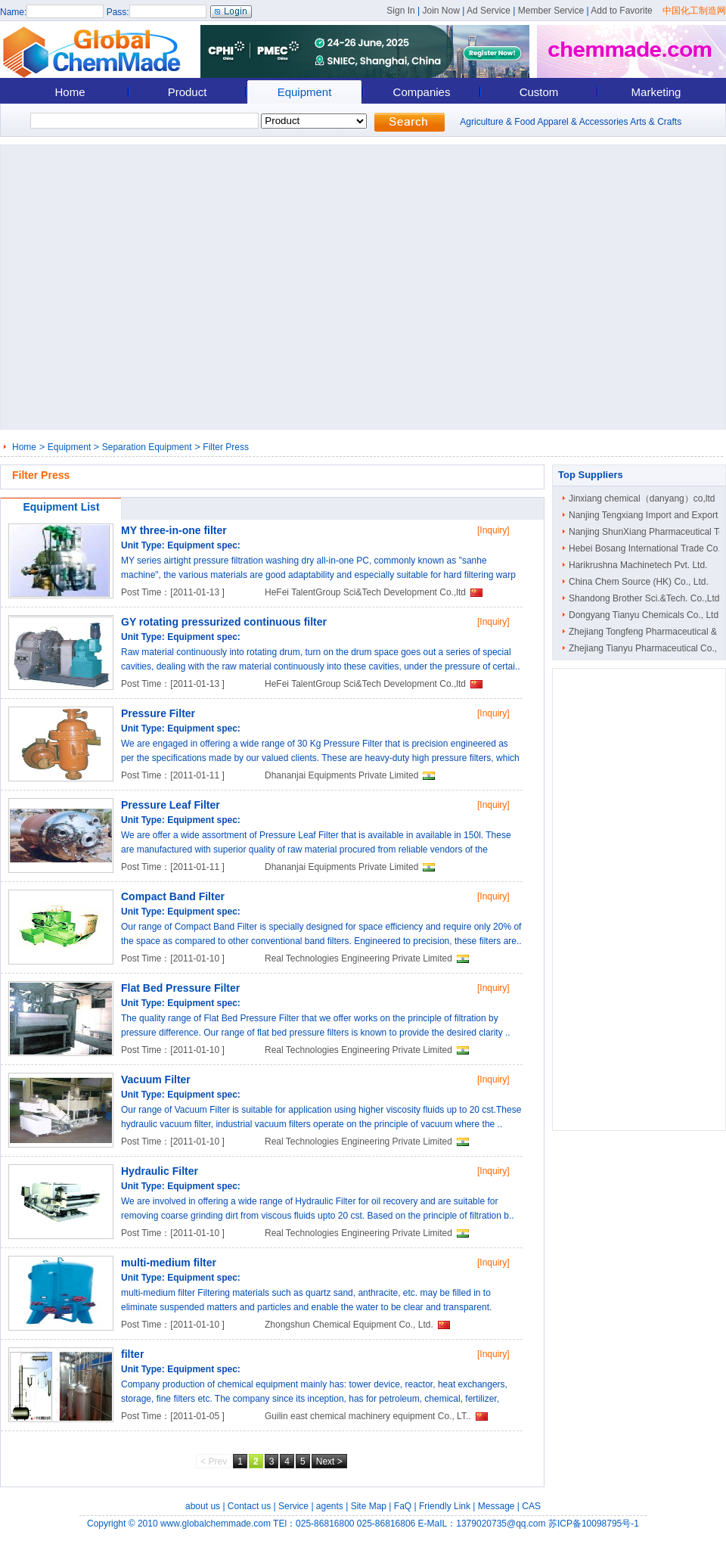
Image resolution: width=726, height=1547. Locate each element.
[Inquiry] (493, 530)
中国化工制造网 (694, 10)
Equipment (305, 91)
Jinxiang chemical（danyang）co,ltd (642, 498)
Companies (422, 91)
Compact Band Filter (173, 896)
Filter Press (226, 447)
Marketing (656, 91)
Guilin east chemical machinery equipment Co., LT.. (368, 1416)
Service (293, 1506)
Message (496, 1506)
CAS (531, 1506)
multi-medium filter (168, 1263)
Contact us (249, 1506)
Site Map (368, 1506)
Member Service (551, 10)
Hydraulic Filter (159, 1171)
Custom (539, 91)
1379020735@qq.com (500, 1523)
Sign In (400, 10)
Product (187, 91)
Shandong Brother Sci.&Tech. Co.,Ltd (644, 598)
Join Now (440, 10)
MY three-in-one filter (174, 530)
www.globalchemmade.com (215, 1523)
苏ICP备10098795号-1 (593, 1523)
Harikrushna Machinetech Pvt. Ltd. (638, 565)
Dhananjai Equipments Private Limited (341, 775)
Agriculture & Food (497, 121)
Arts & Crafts (655, 121)
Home (69, 91)
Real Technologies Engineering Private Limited (358, 958)
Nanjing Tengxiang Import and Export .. (647, 515)
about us (202, 1506)
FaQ (402, 1506)
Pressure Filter (158, 713)
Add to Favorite (621, 10)
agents (329, 1506)
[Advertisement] (142, 287)
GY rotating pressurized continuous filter (224, 622)
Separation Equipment (147, 447)
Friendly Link (444, 1506)
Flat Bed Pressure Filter (180, 988)
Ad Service (488, 10)
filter (132, 1354)
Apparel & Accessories (582, 121)
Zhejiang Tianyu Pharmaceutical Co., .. (646, 648)
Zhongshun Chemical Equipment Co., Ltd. (349, 1324)
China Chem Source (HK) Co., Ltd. (639, 581)
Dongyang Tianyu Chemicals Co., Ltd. (645, 615)
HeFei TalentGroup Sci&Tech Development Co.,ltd (365, 592)
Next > (329, 1461)
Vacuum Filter (156, 1079)
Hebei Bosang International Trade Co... (647, 548)
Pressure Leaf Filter (170, 805)
